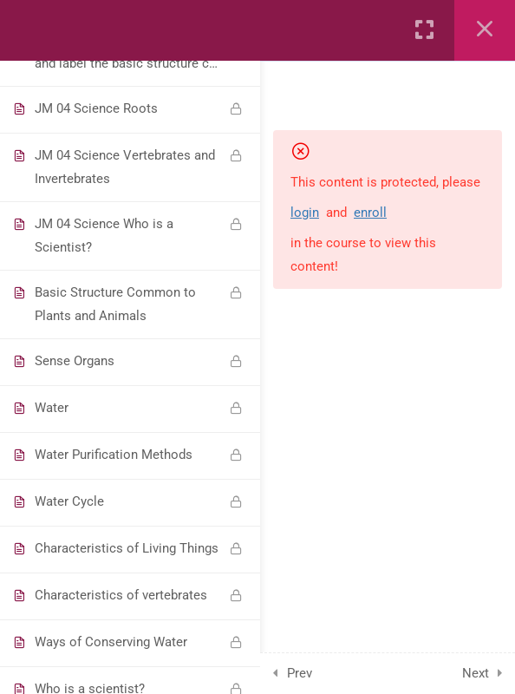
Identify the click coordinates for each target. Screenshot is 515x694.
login (304, 212)
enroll (370, 212)
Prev (299, 673)
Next (475, 673)
